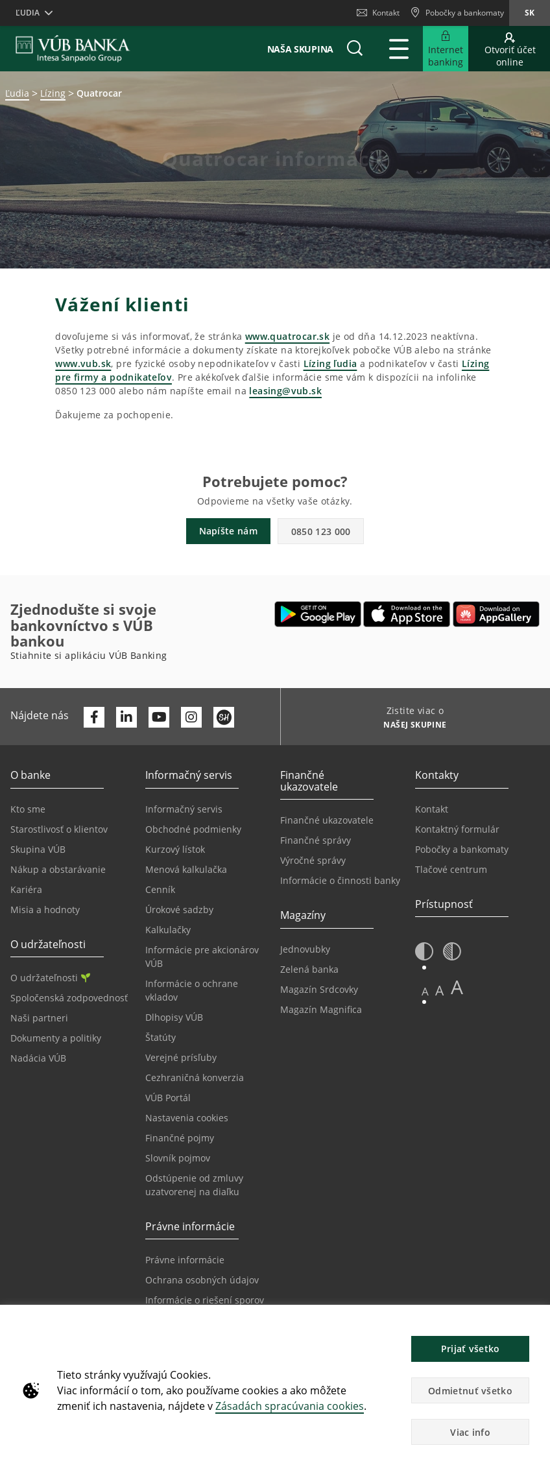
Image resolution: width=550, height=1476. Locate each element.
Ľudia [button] (28, 12)
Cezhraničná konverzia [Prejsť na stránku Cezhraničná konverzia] (194, 1077)
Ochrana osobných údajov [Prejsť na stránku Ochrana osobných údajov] (202, 1280)
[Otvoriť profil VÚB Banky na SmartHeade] (223, 717)
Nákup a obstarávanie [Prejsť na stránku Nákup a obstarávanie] (58, 869)
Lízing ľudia (330, 363)
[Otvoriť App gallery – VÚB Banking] (496, 614)
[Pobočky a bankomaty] (457, 13)
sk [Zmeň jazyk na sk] (529, 12)
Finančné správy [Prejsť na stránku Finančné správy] (315, 840)
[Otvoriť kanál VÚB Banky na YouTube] (159, 717)
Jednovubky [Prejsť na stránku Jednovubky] (305, 949)
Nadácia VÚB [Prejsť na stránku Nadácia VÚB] (38, 1058)
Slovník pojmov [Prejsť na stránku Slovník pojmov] (177, 1158)
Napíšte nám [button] (228, 531)
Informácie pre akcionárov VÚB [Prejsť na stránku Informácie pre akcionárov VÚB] (202, 957)
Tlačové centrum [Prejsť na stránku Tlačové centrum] (451, 869)
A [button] (425, 991)
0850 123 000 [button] (321, 531)
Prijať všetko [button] (470, 1348)
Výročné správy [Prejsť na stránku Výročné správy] (313, 860)
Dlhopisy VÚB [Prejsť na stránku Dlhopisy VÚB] (174, 1017)
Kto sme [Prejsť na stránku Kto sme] (27, 809)
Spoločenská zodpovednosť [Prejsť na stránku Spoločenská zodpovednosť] (69, 998)
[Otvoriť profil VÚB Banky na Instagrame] (191, 717)
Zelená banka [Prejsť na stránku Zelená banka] (309, 969)
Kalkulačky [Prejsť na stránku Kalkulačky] (168, 929)
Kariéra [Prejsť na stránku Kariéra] (26, 889)
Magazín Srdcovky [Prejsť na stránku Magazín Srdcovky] (319, 989)
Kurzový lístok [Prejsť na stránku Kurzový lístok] (175, 849)
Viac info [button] (470, 1432)
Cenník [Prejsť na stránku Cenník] (160, 889)
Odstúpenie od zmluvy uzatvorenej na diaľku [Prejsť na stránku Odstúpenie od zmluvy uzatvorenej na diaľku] (194, 1185)
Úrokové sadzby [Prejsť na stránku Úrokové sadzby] (179, 909)
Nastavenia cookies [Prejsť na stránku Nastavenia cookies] (186, 1118)
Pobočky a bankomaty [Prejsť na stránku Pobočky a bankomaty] (461, 849)
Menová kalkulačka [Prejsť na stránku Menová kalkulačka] (186, 869)
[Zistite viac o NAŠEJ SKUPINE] (410, 726)
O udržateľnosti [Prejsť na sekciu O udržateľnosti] (50, 977)
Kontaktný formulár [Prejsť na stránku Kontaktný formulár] (457, 829)
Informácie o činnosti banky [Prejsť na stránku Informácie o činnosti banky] (340, 880)
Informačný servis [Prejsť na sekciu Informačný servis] (183, 809)
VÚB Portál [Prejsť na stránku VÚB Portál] (168, 1097)
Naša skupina (300, 49)
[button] (354, 48)
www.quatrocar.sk (287, 336)
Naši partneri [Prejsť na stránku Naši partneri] (39, 1018)
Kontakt (378, 12)
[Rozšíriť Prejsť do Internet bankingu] (445, 48)
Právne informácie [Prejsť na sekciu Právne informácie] (184, 1260)
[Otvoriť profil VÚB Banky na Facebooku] (94, 717)
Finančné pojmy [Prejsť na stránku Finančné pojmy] (179, 1138)
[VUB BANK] (73, 48)
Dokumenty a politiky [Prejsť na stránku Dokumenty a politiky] (55, 1038)
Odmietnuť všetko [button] (470, 1391)
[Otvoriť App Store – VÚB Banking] (407, 614)
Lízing (53, 93)
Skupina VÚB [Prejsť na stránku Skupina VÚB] (38, 849)
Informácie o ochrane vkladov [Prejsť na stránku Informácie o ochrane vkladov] (191, 990)
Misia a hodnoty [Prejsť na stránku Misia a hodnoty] (45, 909)
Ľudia (17, 93)
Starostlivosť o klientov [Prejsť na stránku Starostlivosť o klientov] (59, 829)
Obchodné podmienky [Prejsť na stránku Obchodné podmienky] (193, 829)
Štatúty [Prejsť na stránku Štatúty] (160, 1037)
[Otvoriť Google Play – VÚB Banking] (318, 614)
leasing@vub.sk (285, 391)
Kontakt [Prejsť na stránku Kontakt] (431, 809)
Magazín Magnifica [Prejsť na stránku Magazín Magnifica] (321, 1009)
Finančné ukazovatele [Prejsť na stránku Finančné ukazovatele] (327, 820)
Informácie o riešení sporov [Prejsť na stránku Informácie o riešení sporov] (204, 1300)
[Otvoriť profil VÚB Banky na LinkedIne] (126, 717)
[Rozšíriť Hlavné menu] (399, 48)
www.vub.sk (83, 363)
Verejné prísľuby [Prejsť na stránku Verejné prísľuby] (181, 1057)
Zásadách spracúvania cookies (289, 1406)
